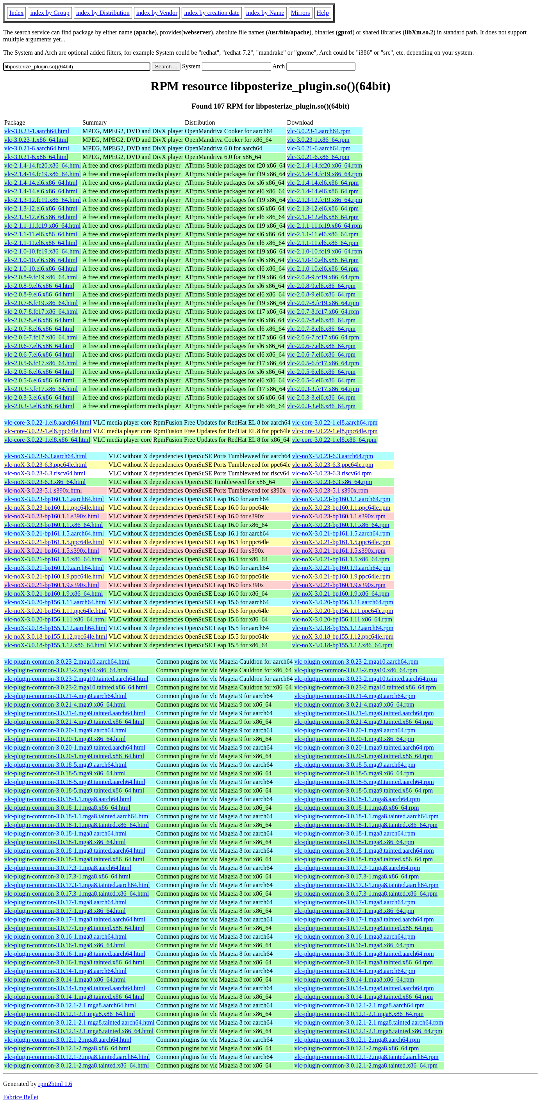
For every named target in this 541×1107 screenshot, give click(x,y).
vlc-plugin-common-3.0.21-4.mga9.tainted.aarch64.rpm (364, 713)
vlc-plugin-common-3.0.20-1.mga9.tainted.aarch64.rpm (364, 747)
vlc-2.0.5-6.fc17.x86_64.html (41, 363)
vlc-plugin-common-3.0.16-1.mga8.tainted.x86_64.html (74, 962)
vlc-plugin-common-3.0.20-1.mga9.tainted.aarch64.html (74, 747)
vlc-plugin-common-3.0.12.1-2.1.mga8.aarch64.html (70, 1005)
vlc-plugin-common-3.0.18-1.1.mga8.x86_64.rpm (357, 807)
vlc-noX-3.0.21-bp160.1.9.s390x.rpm (339, 585)
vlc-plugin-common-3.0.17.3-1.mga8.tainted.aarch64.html (77, 885)
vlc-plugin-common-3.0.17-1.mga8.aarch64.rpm (355, 902)
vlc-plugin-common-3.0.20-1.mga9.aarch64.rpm (355, 730)
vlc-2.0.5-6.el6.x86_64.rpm (321, 371)
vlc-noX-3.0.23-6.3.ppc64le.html (45, 464)
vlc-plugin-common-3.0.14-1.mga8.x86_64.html (65, 979)
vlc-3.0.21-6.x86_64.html (36, 157)
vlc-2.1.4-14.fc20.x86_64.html (42, 165)
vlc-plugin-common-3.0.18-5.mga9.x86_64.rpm (354, 773)
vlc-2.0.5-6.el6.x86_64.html (39, 371)
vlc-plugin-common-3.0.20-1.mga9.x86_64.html (65, 739)
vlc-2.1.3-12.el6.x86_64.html (40, 208)
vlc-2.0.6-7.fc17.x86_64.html (41, 337)
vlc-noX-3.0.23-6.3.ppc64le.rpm (332, 464)
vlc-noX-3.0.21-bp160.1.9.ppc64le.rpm (341, 576)
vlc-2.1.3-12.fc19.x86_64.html (42, 199)
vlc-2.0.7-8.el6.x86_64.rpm (321, 320)
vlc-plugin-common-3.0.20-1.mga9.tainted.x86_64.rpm (364, 756)
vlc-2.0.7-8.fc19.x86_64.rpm (323, 303)
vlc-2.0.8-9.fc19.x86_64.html (41, 277)
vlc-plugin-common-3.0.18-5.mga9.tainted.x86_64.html (74, 790)
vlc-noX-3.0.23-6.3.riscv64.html (45, 473)
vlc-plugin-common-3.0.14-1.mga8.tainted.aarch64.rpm (364, 988)
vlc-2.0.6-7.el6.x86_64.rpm (321, 346)
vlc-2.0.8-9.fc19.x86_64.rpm (323, 277)
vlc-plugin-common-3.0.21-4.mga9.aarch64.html (65, 696)
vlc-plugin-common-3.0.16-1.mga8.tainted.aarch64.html (74, 953)
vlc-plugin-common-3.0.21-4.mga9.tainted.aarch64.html (74, 713)
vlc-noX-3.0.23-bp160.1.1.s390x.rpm (339, 516)
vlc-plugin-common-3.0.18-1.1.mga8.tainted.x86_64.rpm (366, 824)
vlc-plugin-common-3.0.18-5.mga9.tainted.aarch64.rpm (364, 781)
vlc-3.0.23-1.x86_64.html (36, 139)
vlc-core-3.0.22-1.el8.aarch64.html (47, 422)
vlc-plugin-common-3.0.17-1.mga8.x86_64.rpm (354, 910)
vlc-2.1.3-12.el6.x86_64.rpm (323, 208)
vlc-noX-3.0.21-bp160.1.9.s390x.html (51, 585)
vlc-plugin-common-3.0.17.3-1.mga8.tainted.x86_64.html (76, 893)
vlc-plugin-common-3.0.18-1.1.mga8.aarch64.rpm (357, 799)
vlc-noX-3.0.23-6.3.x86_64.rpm (332, 482)
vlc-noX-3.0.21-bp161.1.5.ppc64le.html (54, 542)
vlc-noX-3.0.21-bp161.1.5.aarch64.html (54, 533)
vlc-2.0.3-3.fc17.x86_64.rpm (323, 389)
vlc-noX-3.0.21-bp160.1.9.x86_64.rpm (340, 593)
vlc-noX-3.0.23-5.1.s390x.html (43, 490)
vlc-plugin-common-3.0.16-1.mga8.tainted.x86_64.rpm (364, 962)
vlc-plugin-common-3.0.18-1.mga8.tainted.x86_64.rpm (364, 859)
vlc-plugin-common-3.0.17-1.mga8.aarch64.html (65, 902)
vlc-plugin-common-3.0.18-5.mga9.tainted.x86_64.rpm (364, 790)
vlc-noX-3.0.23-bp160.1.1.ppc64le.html (54, 507)
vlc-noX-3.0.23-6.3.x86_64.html (45, 482)
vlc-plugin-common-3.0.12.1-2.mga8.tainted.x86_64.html (76, 1065)
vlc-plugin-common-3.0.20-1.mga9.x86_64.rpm (354, 739)
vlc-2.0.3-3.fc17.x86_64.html (41, 389)
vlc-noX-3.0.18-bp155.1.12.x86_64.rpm (342, 645)
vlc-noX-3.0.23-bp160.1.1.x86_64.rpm (340, 524)
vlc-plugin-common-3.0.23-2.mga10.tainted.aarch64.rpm (366, 678)
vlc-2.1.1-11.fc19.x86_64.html (42, 225)
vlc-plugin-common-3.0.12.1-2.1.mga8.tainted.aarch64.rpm (369, 1022)
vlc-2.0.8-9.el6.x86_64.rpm (321, 285)
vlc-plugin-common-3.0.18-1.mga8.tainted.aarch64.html (74, 850)
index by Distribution (103, 12)
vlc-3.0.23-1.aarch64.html (36, 131)
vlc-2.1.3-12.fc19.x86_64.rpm (324, 199)
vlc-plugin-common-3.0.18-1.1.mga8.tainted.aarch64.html (77, 816)
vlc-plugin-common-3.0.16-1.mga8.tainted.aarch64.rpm (364, 953)
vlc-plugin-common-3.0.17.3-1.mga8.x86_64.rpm (357, 876)
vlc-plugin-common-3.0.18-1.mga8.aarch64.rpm (355, 833)
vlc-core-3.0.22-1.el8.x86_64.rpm (334, 439)
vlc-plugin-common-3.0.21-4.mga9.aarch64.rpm (355, 696)
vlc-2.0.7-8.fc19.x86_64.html (41, 303)
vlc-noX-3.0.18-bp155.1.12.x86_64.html (55, 645)
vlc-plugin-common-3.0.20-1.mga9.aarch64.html (65, 730)
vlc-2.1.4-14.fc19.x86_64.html (42, 174)
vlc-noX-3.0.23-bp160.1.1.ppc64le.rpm (341, 507)
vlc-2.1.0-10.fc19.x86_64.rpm (324, 251)
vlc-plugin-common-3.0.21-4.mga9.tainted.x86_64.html (74, 721)
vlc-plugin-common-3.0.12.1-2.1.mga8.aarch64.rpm (360, 1005)
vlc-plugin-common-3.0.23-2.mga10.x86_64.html (66, 670)
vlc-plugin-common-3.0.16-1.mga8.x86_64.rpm (354, 945)
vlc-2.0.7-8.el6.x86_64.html (39, 320)
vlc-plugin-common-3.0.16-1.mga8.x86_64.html (65, 945)
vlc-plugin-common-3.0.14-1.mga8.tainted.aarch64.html (74, 988)
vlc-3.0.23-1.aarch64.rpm (319, 131)
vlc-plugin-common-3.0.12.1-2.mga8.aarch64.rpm (357, 1039)
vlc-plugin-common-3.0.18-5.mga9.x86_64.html (65, 773)
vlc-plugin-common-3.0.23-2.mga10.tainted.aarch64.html (76, 678)
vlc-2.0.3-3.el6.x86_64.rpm (321, 397)
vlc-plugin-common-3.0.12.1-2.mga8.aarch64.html (67, 1039)
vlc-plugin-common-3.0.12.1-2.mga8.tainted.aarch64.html (77, 1056)
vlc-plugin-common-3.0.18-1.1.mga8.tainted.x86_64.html (76, 824)
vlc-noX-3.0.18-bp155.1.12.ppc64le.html (55, 636)
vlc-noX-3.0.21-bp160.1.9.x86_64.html (53, 593)
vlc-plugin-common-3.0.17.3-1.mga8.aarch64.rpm (357, 867)
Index (16, 12)
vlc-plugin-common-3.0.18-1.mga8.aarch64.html (65, 833)
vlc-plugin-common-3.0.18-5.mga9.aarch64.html (65, 764)
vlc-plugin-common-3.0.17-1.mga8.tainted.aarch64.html (74, 919)
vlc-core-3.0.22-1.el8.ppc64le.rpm (335, 431)
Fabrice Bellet (20, 1097)
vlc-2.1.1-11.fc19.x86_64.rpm (324, 225)
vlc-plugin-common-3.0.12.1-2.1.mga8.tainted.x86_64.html (79, 1031)
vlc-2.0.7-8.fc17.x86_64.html (41, 311)
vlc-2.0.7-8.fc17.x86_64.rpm (323, 311)
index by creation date (211, 12)
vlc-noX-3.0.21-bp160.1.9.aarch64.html (54, 567)
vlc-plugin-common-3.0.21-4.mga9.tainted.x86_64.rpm (364, 721)
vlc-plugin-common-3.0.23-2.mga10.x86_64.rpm (356, 670)
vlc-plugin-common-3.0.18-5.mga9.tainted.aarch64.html (74, 781)
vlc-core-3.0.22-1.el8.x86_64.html (47, 439)
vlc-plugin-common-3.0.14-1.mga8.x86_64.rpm (354, 979)
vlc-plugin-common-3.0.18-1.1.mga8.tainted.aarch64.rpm (367, 816)
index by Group (49, 12)
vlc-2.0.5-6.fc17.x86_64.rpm (323, 363)
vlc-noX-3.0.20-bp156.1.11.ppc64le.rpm (342, 610)
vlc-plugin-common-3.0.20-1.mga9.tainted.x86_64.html (74, 756)
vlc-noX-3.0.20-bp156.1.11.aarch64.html (55, 602)
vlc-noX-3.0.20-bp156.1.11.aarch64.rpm (342, 602)
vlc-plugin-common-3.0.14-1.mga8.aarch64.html (65, 971)
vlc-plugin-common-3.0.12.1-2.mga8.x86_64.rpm (357, 1048)
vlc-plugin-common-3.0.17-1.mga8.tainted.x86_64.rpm (364, 928)
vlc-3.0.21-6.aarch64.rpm (319, 148)
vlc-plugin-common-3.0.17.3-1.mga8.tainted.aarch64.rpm (367, 885)
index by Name (265, 12)
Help (323, 12)
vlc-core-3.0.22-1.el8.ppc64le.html (47, 431)
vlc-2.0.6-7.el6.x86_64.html (39, 346)
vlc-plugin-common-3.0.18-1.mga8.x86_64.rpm (354, 842)
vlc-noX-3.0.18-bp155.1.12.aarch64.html (55, 628)
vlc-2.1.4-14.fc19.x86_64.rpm (324, 174)
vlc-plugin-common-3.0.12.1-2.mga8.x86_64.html (67, 1048)
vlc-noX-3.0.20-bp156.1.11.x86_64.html (55, 619)
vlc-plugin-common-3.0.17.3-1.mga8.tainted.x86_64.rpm (366, 893)
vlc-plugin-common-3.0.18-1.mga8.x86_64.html (65, 842)
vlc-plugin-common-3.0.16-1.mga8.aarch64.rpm (355, 936)
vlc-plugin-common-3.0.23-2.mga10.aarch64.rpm (357, 661)
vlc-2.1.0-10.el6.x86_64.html (40, 260)
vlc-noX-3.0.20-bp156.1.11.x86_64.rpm (342, 619)
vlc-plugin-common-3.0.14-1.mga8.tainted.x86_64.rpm (364, 996)
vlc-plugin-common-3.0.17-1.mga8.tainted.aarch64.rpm (364, 919)
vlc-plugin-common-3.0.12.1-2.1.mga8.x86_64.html (69, 1014)
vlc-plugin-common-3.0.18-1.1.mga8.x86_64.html (67, 807)
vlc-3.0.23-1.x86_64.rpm (318, 139)
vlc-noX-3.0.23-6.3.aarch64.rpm (332, 456)
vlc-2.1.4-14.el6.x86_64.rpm (323, 182)
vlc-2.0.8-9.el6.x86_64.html (39, 285)
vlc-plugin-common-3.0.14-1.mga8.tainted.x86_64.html (74, 996)
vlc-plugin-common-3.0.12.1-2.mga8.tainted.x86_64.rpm (366, 1065)
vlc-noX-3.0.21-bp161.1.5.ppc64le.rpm (341, 542)
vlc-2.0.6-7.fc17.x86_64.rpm (323, 337)
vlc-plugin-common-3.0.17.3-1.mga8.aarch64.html (67, 867)
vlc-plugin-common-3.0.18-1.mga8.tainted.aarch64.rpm (364, 850)
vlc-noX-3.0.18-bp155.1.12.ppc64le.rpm (343, 636)
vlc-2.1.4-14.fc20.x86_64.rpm (324, 165)
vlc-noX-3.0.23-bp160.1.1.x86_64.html (53, 524)
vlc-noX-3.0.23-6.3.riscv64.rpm (332, 473)
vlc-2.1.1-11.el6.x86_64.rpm (323, 234)
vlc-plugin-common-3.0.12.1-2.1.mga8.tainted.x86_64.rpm (369, 1031)
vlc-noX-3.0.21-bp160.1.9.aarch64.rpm (341, 567)
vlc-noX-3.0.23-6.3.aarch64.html (45, 456)
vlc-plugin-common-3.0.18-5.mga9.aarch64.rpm (355, 764)
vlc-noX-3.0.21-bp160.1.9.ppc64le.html (54, 576)
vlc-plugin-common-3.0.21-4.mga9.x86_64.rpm (354, 704)
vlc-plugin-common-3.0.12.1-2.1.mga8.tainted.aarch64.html (79, 1022)
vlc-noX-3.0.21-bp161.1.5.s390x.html (51, 550)
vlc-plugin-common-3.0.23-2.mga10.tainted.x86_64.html (75, 687)
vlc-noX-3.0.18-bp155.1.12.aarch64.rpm (343, 628)
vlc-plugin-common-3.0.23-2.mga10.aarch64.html (67, 661)
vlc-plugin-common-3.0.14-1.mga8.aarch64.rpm (355, 971)
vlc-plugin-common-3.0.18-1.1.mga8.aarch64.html (67, 799)
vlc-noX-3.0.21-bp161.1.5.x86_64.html (53, 559)
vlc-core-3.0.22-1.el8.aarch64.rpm (335, 422)
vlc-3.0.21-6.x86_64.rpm (318, 157)
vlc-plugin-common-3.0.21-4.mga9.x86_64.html (65, 704)
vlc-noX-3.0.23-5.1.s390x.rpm (330, 490)
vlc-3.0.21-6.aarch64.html (36, 148)
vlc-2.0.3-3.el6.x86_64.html (39, 397)
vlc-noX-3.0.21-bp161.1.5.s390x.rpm (339, 550)
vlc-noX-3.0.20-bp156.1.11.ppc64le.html (55, 610)
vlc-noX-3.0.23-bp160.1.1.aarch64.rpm (341, 499)
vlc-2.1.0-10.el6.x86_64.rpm (323, 260)
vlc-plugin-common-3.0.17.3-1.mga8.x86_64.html (67, 876)
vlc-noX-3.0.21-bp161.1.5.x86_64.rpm (340, 559)
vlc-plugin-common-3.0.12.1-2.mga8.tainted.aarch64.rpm (367, 1056)
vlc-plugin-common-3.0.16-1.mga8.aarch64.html (65, 936)
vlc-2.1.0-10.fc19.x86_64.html (42, 251)
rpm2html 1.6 (55, 1083)
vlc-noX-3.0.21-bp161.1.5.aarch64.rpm (341, 533)
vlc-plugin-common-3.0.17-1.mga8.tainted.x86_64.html (74, 928)
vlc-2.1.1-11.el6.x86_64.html (40, 234)
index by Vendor (156, 12)
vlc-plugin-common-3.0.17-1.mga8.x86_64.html (65, 910)
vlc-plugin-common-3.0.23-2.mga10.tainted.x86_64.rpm (365, 687)
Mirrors (300, 12)
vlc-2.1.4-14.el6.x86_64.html (40, 182)
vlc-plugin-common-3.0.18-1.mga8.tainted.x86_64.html (74, 859)
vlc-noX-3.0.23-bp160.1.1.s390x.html (51, 516)
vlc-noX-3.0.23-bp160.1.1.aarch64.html (54, 499)
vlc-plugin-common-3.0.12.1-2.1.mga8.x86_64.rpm (359, 1014)
